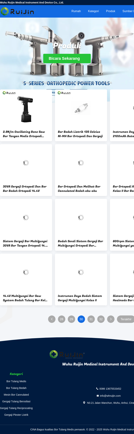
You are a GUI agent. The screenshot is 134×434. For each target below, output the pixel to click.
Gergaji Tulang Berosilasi (16, 401)
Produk (110, 11)
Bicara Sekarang (67, 58)
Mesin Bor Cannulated (16, 394)
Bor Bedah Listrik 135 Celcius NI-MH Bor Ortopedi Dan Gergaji (80, 134)
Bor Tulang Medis (16, 381)
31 (91, 319)
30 (81, 319)
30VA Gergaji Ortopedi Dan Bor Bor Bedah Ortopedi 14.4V (24, 188)
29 (71, 319)
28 (61, 319)
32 (101, 319)
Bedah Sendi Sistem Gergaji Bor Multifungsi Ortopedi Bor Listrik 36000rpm (80, 243)
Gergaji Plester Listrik (16, 414)
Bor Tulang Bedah (16, 388)
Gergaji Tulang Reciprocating (16, 408)
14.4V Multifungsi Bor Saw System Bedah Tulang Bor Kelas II (26, 298)
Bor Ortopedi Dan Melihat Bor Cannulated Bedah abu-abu (79, 188)
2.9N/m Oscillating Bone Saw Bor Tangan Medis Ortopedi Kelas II (24, 134)
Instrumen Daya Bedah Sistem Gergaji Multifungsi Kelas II (80, 298)
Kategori (93, 11)
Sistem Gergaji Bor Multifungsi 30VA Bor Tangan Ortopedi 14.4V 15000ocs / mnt (26, 243)
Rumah (76, 11)
